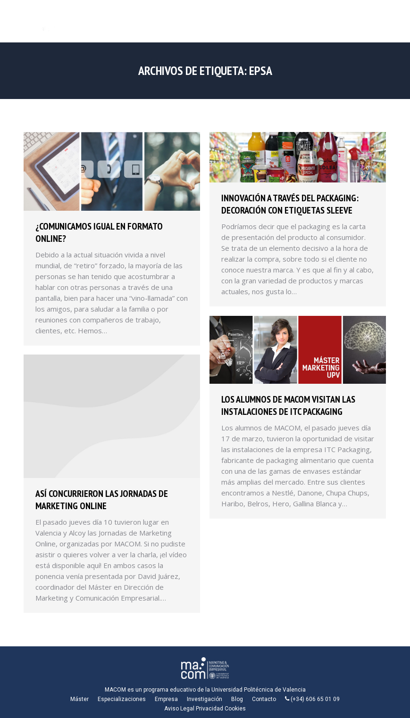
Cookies (235, 708)
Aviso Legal (179, 708)
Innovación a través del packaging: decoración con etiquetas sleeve (290, 204)
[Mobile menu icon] (395, 21)
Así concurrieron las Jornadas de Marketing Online (101, 499)
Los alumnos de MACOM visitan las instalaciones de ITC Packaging (288, 405)
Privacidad (209, 708)
